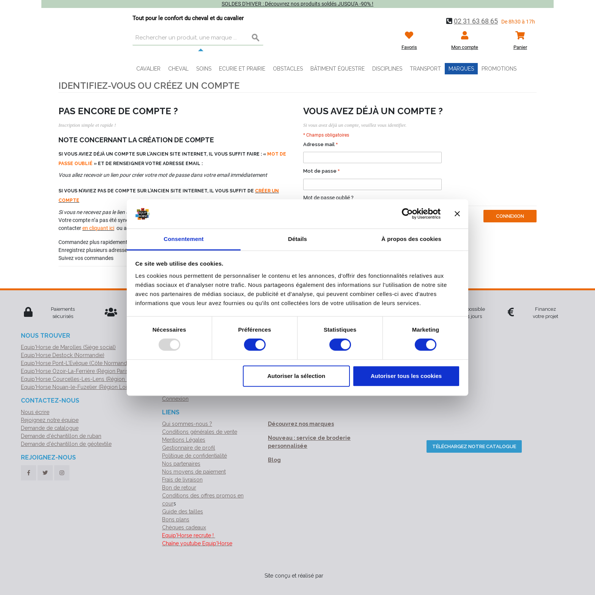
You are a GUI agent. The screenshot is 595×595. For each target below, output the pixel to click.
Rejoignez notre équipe (50, 420)
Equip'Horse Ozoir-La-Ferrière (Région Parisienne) (82, 371)
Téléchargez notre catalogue (474, 446)
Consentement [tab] (183, 239)
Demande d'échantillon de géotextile (66, 444)
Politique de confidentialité (194, 456)
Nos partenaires (181, 464)
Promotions (499, 69)
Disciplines (387, 69)
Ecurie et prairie (242, 69)
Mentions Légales (183, 440)
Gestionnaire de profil (188, 448)
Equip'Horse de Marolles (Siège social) (68, 347)
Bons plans (175, 519)
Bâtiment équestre (337, 69)
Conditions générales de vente (199, 432)
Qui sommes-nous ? (187, 424)
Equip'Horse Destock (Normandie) (62, 355)
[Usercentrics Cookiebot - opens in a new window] (407, 214)
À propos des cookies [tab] (411, 239)
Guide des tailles (182, 511)
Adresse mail (319, 144)
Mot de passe (320, 171)
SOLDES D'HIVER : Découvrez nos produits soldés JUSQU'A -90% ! (297, 4)
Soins (203, 69)
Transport (425, 69)
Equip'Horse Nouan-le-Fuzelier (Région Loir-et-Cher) (86, 387)
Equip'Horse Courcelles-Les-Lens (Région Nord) (80, 379)
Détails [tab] (297, 239)
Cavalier (148, 69)
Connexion (175, 399)
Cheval (178, 69)
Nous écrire (35, 412)
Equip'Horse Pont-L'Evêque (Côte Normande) (76, 363)
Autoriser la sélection (297, 376)
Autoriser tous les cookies (406, 376)
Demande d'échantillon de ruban (61, 436)
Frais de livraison (182, 480)
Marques (461, 69)
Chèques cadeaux (184, 527)
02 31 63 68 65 (476, 21)
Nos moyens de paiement (194, 472)
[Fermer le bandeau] (457, 214)
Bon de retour (179, 488)
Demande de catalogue (50, 428)
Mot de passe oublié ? (328, 198)
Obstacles (288, 69)
